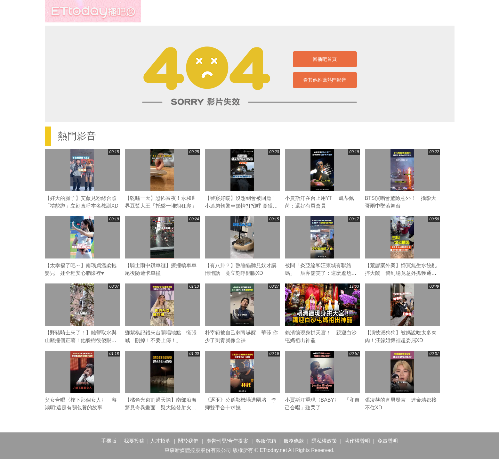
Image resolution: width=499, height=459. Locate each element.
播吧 (93, 11)
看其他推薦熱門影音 (324, 80)
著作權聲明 (357, 441)
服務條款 (294, 441)
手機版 (109, 441)
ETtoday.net (273, 450)
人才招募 (160, 441)
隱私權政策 (324, 441)
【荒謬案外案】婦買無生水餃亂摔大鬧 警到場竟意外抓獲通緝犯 (401, 273)
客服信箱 (266, 441)
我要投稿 (134, 441)
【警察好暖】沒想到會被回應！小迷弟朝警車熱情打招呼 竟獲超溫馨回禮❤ (241, 205)
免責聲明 (387, 441)
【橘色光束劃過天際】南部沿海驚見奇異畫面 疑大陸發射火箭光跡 (161, 407)
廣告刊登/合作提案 (227, 441)
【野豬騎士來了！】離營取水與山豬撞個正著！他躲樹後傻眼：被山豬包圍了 (81, 340)
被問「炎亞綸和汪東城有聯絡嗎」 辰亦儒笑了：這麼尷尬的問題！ (321, 273)
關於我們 (188, 441)
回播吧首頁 (325, 59)
